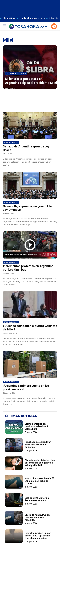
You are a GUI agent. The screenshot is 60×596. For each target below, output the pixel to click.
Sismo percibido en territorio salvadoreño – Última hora (38, 426)
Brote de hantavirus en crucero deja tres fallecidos (37, 517)
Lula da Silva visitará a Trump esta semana (37, 499)
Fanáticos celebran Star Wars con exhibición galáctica (38, 444)
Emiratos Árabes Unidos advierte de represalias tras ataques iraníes (38, 535)
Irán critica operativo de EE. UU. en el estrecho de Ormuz (40, 481)
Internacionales (16, 73)
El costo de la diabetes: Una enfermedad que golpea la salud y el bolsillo (40, 463)
